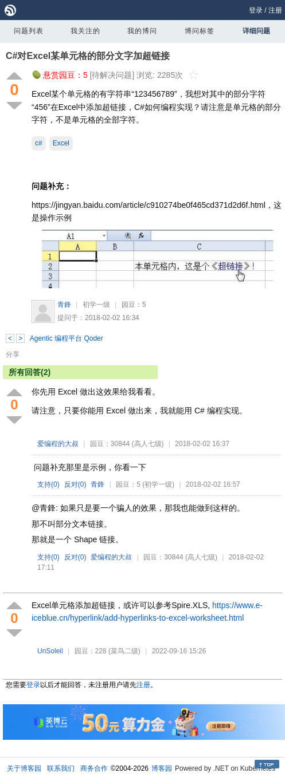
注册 (275, 10)
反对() (75, 484)
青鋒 (64, 305)
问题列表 (29, 31)
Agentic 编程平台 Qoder (66, 338)
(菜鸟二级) (124, 651)
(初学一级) (158, 484)
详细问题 (256, 31)
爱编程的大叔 (58, 444)
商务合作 (94, 768)
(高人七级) (148, 444)
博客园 (161, 768)
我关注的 (85, 31)
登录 (256, 10)
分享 (12, 354)
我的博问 (142, 31)
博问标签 (199, 31)
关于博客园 (24, 768)
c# (38, 143)
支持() (48, 484)
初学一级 (96, 305)
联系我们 (61, 768)
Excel (61, 143)
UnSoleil (50, 651)
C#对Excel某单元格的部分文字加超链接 (88, 56)
